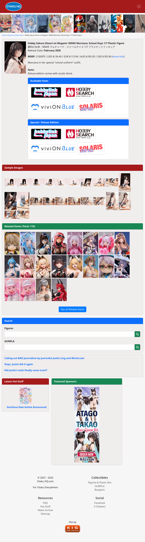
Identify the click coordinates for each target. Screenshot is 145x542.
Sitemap (45, 513)
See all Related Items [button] (72, 309)
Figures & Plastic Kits (15, 35)
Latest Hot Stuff (13, 381)
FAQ (45, 503)
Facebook (99, 503)
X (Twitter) (99, 506)
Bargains (100, 489)
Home (4, 35)
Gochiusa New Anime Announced (26, 407)
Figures (8, 328)
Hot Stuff (45, 506)
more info (118, 56)
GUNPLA (9, 341)
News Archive (45, 510)
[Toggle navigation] (139, 6)
